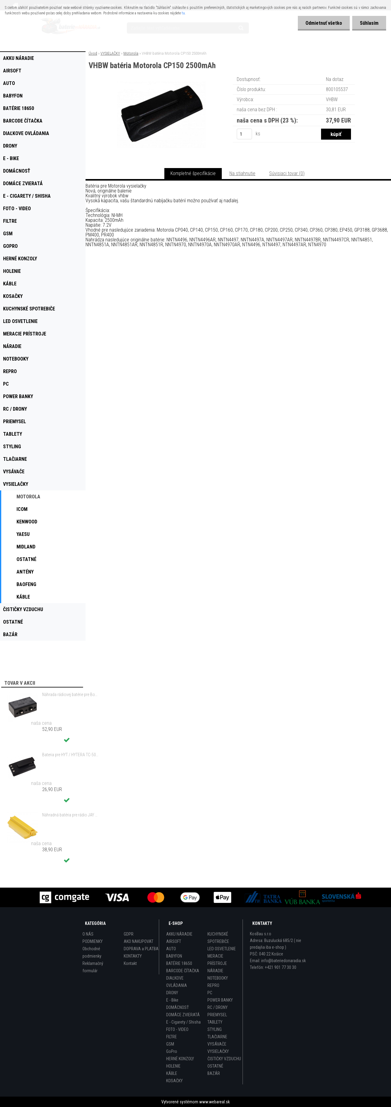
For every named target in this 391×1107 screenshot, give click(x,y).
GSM (170, 1044)
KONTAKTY (133, 956)
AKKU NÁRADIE (179, 934)
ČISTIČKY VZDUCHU (224, 1058)
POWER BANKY (220, 1000)
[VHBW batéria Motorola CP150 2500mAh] (161, 84)
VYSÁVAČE (216, 1044)
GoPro (171, 1051)
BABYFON (174, 956)
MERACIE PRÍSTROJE (217, 960)
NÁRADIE (215, 970)
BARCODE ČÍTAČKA (182, 970)
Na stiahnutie (242, 173)
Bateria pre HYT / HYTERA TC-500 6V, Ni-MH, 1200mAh (70, 754)
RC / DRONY (217, 1007)
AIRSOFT (173, 941)
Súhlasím (369, 23)
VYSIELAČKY (110, 53)
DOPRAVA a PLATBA (141, 948)
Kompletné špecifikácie (193, 173)
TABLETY (214, 1022)
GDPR (128, 934)
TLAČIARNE (217, 1036)
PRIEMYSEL (217, 1014)
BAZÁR (213, 1073)
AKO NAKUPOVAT (138, 941)
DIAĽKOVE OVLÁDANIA (176, 982)
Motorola (130, 53)
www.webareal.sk (214, 1101)
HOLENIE (173, 1066)
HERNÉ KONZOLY (180, 1058)
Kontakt (130, 963)
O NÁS (87, 934)
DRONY (172, 992)
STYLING (214, 1029)
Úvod (93, 53)
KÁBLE (171, 1073)
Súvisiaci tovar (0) (287, 173)
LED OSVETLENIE (221, 948)
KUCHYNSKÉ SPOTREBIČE (218, 938)
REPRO (213, 985)
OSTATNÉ (215, 1066)
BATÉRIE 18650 (179, 963)
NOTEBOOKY (217, 978)
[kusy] (244, 134)
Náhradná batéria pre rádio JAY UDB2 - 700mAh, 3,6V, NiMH (70, 814)
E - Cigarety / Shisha (183, 1022)
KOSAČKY (174, 1080)
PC (209, 992)
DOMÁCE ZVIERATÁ (183, 1014)
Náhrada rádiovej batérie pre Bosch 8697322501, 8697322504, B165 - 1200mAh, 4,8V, (70, 694)
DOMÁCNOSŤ (177, 1007)
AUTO (171, 948)
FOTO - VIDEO (177, 1029)
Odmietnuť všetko (323, 23)
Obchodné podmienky (91, 952)
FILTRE (171, 1036)
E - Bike (172, 1000)
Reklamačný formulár (92, 967)
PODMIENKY (92, 941)
